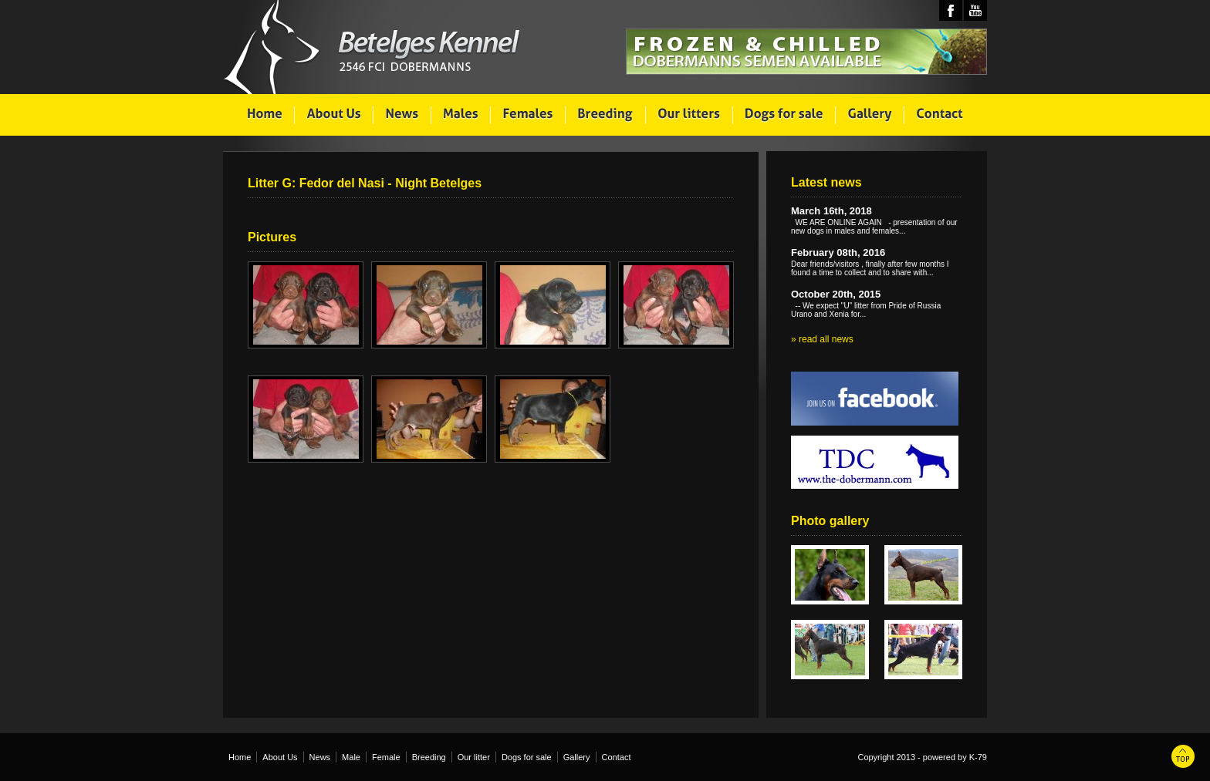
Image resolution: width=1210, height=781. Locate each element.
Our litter (474, 757)
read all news (826, 339)
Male (351, 757)
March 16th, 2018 (831, 211)
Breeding (429, 757)
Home (239, 757)
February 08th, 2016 (838, 252)
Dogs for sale (527, 757)
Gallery (576, 757)
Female (386, 757)
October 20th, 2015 (835, 294)
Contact (616, 757)
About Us (279, 757)
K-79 (978, 757)
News (320, 757)
